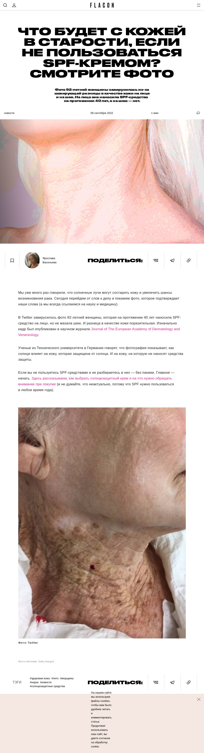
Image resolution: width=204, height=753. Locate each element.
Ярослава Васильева (49, 260)
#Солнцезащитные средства (47, 686)
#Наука (34, 682)
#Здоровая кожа (40, 678)
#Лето (55, 678)
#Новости (46, 682)
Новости (9, 113)
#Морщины (67, 678)
